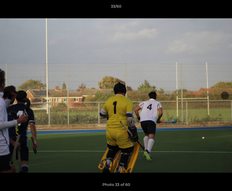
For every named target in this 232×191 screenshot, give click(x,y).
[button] (222, 7)
